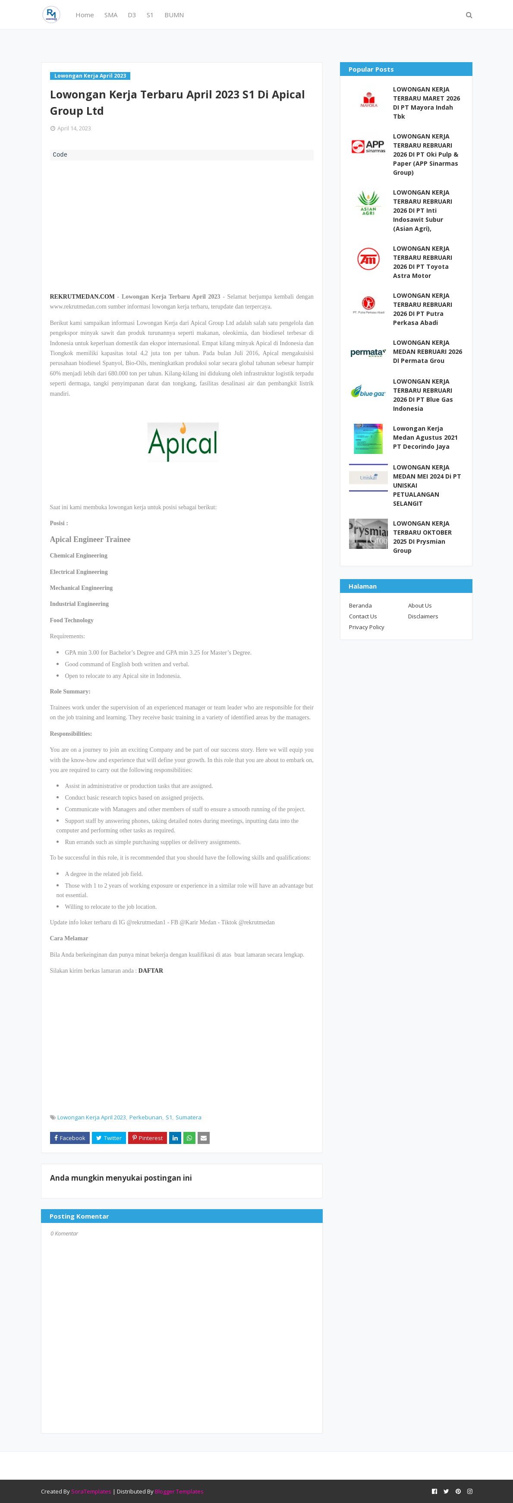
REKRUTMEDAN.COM (82, 296)
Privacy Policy (366, 627)
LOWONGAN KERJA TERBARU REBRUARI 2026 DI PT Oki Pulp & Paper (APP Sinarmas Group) (425, 154)
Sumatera (188, 1117)
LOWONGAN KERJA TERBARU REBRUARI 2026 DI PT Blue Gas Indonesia (423, 395)
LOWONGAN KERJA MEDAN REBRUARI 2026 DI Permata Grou (427, 351)
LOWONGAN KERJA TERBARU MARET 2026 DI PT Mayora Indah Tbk (426, 102)
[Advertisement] (182, 225)
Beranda (360, 605)
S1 (169, 1117)
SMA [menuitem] (110, 14)
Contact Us (363, 616)
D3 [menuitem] (132, 14)
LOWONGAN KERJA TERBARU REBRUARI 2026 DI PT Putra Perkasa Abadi (422, 309)
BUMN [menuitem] (174, 14)
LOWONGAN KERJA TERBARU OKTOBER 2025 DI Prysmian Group (422, 537)
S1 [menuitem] (150, 14)
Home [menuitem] (85, 14)
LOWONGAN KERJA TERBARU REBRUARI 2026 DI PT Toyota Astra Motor (422, 262)
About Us (420, 605)
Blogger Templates (179, 1491)
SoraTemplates (91, 1491)
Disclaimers (423, 616)
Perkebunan (145, 1117)
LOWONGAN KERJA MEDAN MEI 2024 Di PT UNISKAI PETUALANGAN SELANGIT (427, 485)
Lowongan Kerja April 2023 (91, 1117)
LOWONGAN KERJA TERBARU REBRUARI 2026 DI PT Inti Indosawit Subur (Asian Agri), (422, 210)
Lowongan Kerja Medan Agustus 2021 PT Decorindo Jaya (425, 437)
